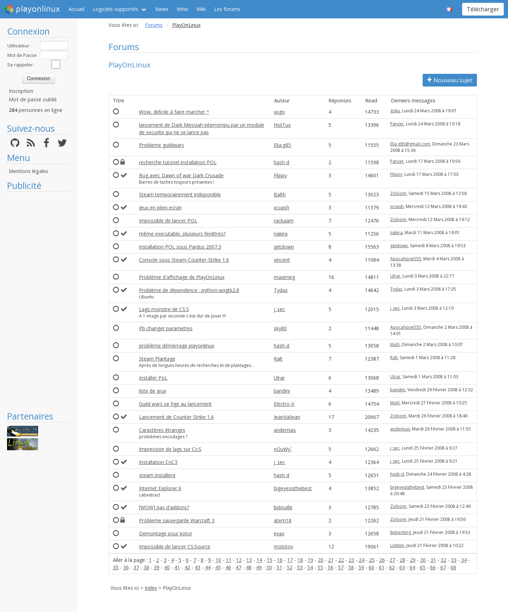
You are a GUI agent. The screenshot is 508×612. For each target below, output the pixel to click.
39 (156, 567)
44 (208, 567)
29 (413, 560)
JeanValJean (287, 417)
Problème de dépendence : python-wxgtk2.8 (189, 290)
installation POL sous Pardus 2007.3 (180, 246)
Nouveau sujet (449, 80)
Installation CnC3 (158, 462)
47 (238, 567)
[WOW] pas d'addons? (164, 507)
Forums (154, 25)
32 (443, 560)
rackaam (284, 220)
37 (136, 567)
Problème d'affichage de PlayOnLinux (181, 277)
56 (330, 567)
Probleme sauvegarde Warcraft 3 (176, 520)
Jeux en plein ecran (160, 207)
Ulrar (395, 276)
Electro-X (284, 403)
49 (259, 567)
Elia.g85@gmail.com (410, 144)
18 (300, 560)
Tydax (281, 290)
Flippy (280, 175)
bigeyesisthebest (293, 488)
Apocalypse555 (405, 259)
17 (290, 560)
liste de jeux (152, 390)
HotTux (282, 124)
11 (228, 560)
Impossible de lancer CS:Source (174, 546)
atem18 (282, 520)
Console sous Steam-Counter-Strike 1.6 (184, 259)
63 (402, 567)
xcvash (281, 207)
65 (422, 567)
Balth (280, 194)
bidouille (283, 507)
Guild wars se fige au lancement (175, 403)
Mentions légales (28, 171)
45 (218, 567)
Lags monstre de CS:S (164, 309)
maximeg (284, 277)
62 (392, 567)
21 (331, 560)
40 (167, 567)
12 (239, 560)
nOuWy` (283, 449)
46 (228, 567)
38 (146, 567)
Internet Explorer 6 (160, 488)
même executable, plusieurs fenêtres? (182, 233)
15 (269, 560)
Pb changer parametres (166, 328)
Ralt (278, 358)
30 (423, 560)
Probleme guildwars (161, 145)
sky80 (280, 328)
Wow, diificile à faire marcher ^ (174, 111)
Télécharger (483, 9)
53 (300, 567)
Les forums (227, 9)
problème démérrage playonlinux (176, 345)
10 (218, 560)
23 (351, 560)
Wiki (201, 9)
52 (289, 567)
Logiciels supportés (115, 9)
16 (280, 560)
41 (177, 567)
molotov (283, 546)
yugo (279, 111)
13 (249, 560)
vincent (282, 259)
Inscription (21, 91)
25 (372, 560)
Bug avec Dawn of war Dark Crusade (181, 175)
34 (464, 560)
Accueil (76, 9)
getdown (284, 246)
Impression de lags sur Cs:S (170, 449)
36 (126, 567)
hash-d (281, 162)
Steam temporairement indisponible (180, 194)
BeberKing (400, 532)
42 (187, 567)
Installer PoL (153, 377)
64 (412, 567)
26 (382, 560)
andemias (285, 430)
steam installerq (157, 475)
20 (320, 560)
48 (249, 567)
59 (361, 567)
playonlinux (32, 9)
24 (361, 560)
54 (310, 567)
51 (279, 567)
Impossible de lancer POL (168, 220)
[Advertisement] (38, 301)
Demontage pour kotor (165, 533)
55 (320, 567)
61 (382, 567)
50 (269, 567)
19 (310, 560)
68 (453, 567)
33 (453, 560)
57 (341, 567)
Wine (182, 9)
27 (392, 560)
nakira (281, 233)
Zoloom (398, 193)
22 (341, 560)
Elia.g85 (282, 145)
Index (151, 587)
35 (116, 567)
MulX (395, 344)
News (161, 9)
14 (259, 560)
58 (351, 567)
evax (279, 533)
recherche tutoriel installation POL (178, 162)
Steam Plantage (157, 358)
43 (197, 567)
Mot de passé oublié (33, 99)
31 (433, 560)
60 (371, 567)
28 (402, 560)
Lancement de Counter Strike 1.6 (176, 417)
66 (433, 567)
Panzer (397, 124)
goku (395, 111)
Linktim (397, 545)
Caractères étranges (162, 430)
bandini (282, 390)
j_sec (279, 309)
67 (443, 567)
